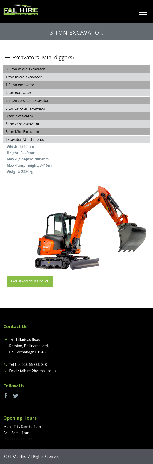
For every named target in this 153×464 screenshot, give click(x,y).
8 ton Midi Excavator (22, 131)
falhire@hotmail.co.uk (38, 370)
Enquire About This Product (29, 281)
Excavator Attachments (25, 139)
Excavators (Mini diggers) (38, 57)
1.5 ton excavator (20, 84)
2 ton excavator (18, 92)
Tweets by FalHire (18, 439)
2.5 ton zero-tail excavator (27, 100)
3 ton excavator (19, 116)
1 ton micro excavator (24, 77)
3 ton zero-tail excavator (26, 108)
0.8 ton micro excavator (25, 69)
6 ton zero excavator (22, 123)
